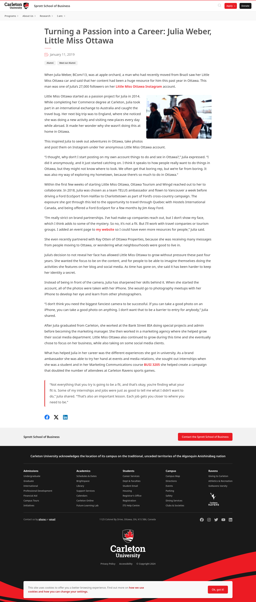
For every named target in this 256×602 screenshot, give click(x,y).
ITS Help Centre (131, 505)
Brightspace (82, 481)
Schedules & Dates (86, 476)
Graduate (29, 481)
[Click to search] (219, 6)
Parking (170, 490)
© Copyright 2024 (145, 563)
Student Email (130, 485)
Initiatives (29, 505)
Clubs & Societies (175, 505)
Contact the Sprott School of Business (205, 437)
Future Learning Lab (87, 505)
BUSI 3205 (152, 364)
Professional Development (38, 490)
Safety (169, 495)
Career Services (131, 476)
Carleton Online (85, 500)
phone (42, 519)
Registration (129, 500)
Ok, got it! (218, 589)
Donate (245, 5)
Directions (171, 481)
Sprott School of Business (53, 6)
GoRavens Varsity (217, 485)
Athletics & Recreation (220, 481)
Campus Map (173, 476)
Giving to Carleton (218, 476)
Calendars (81, 495)
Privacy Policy (108, 563)
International (31, 485)
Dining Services (174, 500)
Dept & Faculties (132, 481)
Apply (229, 5)
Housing (127, 490)
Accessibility (125, 563)
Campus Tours (31, 500)
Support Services (85, 490)
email (52, 519)
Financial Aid (30, 495)
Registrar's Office (132, 495)
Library (80, 485)
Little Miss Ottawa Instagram (139, 86)
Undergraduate (32, 476)
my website (105, 229)
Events (169, 485)
